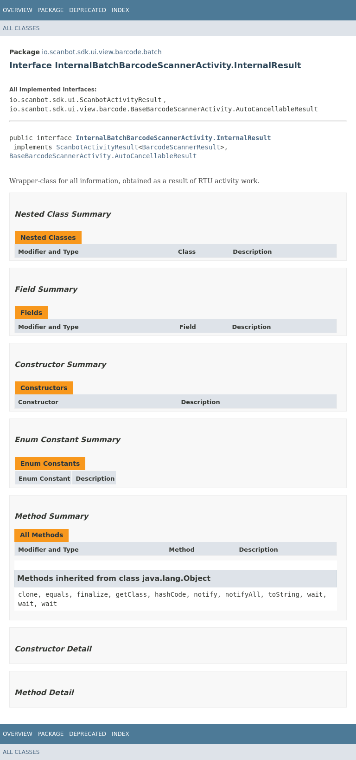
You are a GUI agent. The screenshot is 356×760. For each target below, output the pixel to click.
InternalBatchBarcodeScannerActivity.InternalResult (173, 138)
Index (120, 10)
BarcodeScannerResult (181, 147)
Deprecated (87, 10)
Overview (17, 10)
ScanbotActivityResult (97, 147)
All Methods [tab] (41, 535)
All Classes (21, 28)
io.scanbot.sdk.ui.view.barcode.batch (102, 52)
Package (51, 10)
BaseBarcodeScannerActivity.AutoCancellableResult (103, 156)
